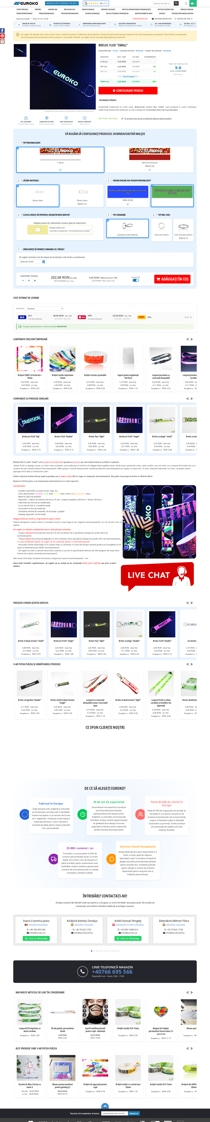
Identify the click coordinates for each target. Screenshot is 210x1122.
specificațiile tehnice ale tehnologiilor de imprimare (96, 550)
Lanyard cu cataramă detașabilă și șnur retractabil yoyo (95, 702)
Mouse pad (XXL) (194, 1028)
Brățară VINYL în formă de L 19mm (30, 376)
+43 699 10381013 (127, 929)
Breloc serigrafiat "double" (29, 699)
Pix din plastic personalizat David (62, 1030)
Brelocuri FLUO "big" (31, 436)
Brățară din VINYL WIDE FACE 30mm (193, 1086)
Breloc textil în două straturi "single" (62, 701)
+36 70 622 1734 (171, 929)
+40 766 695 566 (37, 929)
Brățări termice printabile (95, 375)
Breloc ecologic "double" (129, 640)
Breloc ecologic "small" (162, 436)
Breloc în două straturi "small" (31, 640)
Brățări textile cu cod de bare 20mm (128, 1086)
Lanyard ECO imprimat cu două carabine (29, 1030)
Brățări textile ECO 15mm (128, 1028)
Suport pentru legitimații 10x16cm (128, 376)
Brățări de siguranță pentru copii (95, 1086)
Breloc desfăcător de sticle (193, 699)
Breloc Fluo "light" (97, 436)
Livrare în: (20, 308)
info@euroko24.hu (81, 932)
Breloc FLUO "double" (64, 436)
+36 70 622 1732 (82, 929)
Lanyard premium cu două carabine (194, 376)
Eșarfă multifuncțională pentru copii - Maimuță (95, 1030)
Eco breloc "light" (195, 640)
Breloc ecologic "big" (195, 436)
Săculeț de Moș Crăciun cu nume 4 (30, 1086)
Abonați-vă (134, 1113)
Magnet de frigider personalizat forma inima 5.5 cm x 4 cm (161, 1031)
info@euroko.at (127, 932)
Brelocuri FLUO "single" (129, 436)
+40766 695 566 (112, 971)
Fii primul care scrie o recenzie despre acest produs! (148, 118)
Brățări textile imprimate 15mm (62, 376)
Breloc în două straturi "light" (128, 699)
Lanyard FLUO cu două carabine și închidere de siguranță (161, 702)
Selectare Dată (26, 261)
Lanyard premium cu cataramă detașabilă (161, 376)
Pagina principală (23, 19)
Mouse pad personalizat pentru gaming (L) (62, 1086)
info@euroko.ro (37, 932)
